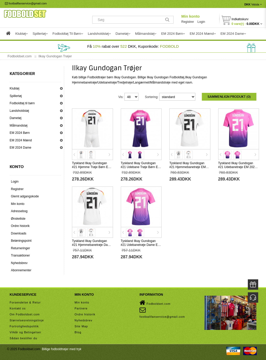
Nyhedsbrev (19, 263)
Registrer (187, 22)
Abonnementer (21, 270)
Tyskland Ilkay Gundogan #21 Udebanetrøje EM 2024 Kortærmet (237, 167)
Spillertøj (16, 96)
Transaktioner (20, 255)
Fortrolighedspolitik (24, 326)
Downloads (18, 233)
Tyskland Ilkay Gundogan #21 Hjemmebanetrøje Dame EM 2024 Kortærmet (92, 245)
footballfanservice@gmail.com (26, 3)
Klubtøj (14, 88)
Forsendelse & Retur (25, 302)
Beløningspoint (21, 241)
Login (201, 22)
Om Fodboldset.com (25, 314)
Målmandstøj (19, 125)
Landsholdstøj (19, 111)
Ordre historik (20, 226)
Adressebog (19, 211)
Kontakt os (18, 308)
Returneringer (20, 248)
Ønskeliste (18, 218)
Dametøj (15, 118)
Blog (78, 332)
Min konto (190, 16)
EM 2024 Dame (20, 147)
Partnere (81, 308)
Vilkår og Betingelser (25, 332)
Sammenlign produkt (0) (229, 97)
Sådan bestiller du (23, 338)
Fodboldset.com (154, 303)
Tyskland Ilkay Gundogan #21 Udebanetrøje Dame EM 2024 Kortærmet (141, 245)
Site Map (81, 326)
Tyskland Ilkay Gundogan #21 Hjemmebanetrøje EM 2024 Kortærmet (187, 167)
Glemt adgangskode (25, 196)
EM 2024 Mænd (21, 140)
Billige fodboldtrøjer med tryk (61, 349)
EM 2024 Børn (20, 133)
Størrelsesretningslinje (27, 320)
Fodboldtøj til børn (22, 103)
